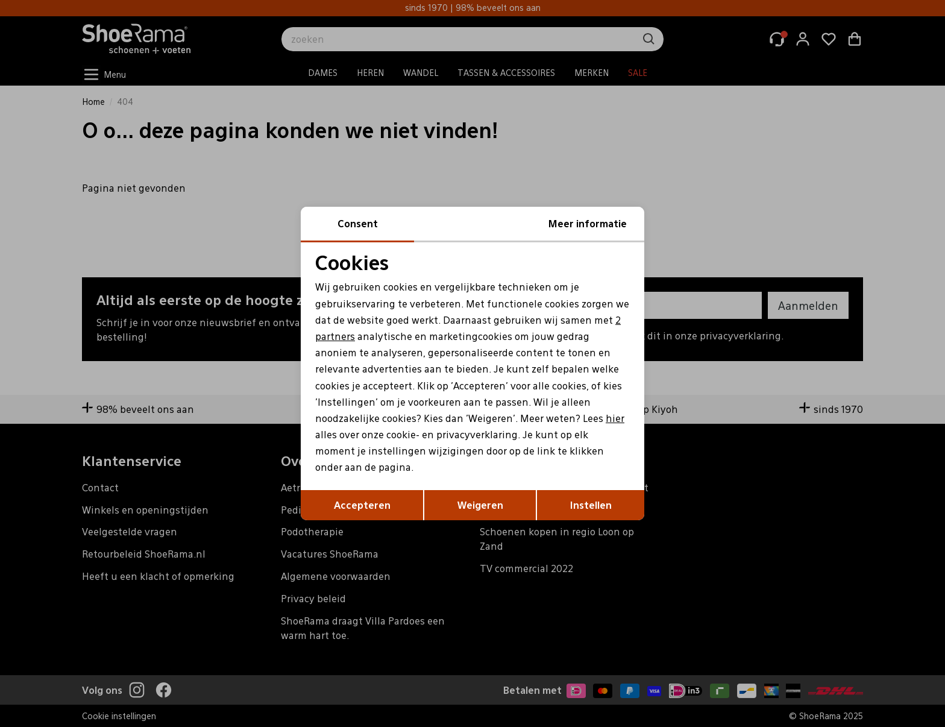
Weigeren (480, 505)
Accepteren (362, 505)
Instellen (591, 505)
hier (615, 418)
